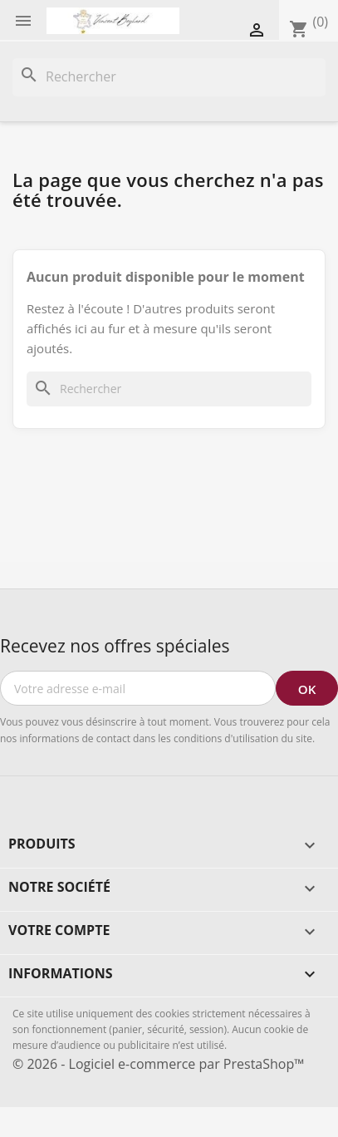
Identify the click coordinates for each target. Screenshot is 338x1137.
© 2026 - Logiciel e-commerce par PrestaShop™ (158, 1064)
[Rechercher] (169, 77)
